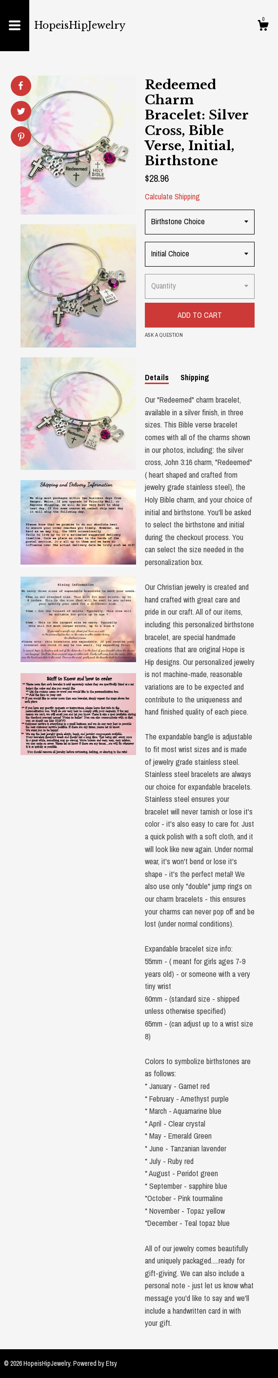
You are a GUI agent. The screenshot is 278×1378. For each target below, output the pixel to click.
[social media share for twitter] (21, 112)
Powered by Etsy (95, 1363)
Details (157, 377)
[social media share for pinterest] (21, 138)
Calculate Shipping (172, 196)
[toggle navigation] (14, 25)
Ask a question (164, 334)
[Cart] (263, 26)
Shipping (194, 377)
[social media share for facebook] (20, 85)
